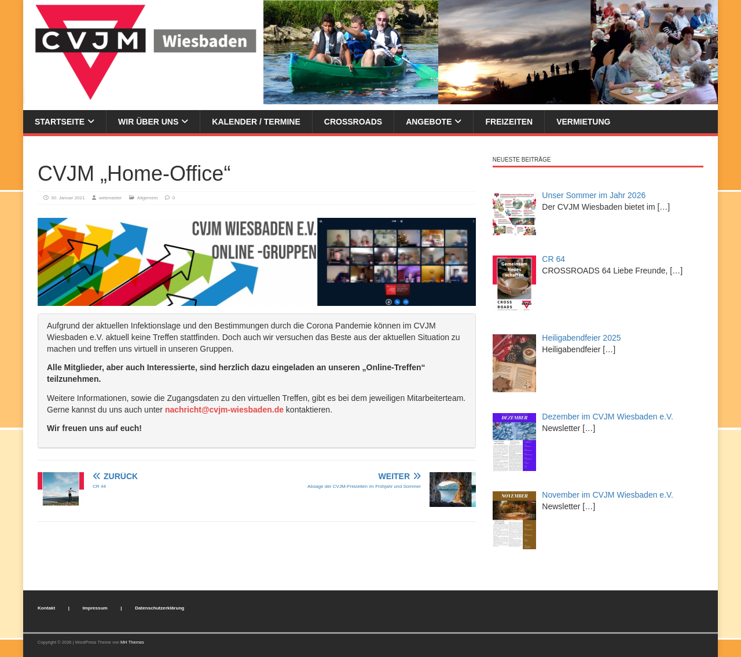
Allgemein (147, 197)
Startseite (60, 121)
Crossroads (353, 121)
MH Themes (132, 642)
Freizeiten (509, 121)
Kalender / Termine (256, 121)
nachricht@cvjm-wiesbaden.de (224, 409)
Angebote (429, 121)
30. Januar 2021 (68, 197)
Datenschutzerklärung (159, 608)
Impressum (95, 608)
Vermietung (583, 121)
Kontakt (46, 608)
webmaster (110, 197)
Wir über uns (148, 121)
